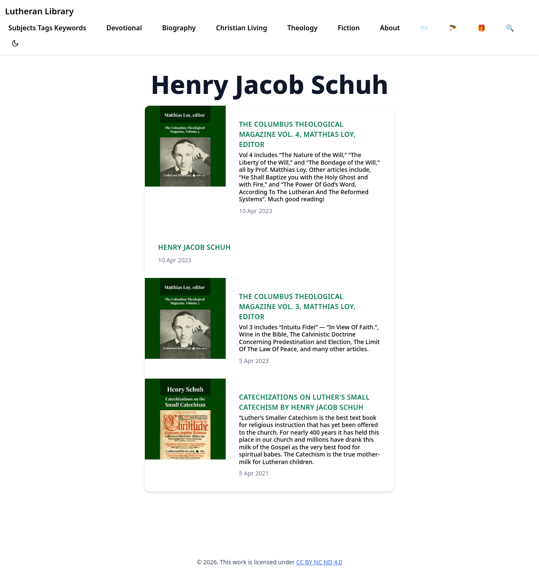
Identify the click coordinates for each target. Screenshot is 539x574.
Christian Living (241, 27)
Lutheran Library (39, 11)
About (390, 27)
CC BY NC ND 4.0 (319, 562)
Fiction (349, 27)
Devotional (124, 27)
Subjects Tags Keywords (47, 27)
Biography (179, 27)
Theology (302, 27)
